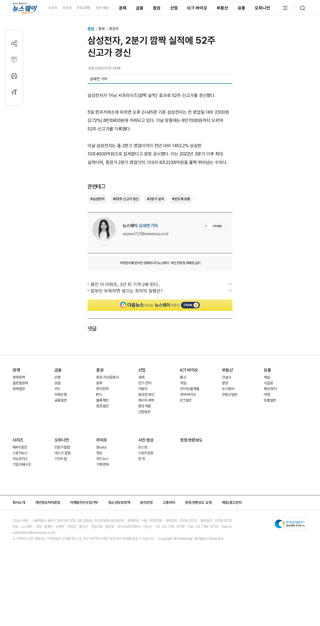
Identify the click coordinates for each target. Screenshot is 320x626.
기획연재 (102, 499)
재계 (141, 412)
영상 (99, 488)
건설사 (226, 412)
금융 (140, 7)
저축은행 (60, 429)
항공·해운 (145, 441)
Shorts (101, 482)
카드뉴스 (102, 494)
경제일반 (18, 424)
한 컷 (141, 494)
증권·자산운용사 (107, 412)
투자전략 (102, 424)
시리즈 (52, 8)
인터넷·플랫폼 (189, 424)
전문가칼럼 (62, 482)
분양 (225, 418)
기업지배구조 (21, 499)
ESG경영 (83, 8)
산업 (174, 7)
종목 (102, 28)
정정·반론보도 (191, 475)
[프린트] (14, 76)
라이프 (67, 8)
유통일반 (270, 435)
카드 (57, 424)
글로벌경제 (20, 418)
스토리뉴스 (20, 488)
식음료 (268, 418)
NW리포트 (20, 482)
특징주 (114, 28)
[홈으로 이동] (24, 7)
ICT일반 (186, 435)
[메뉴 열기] (285, 8)
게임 (183, 418)
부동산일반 (230, 429)
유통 (242, 7)
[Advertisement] (160, 357)
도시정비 (228, 424)
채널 (267, 412)
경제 (122, 7)
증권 (157, 7)
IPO (99, 429)
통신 (183, 412)
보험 (57, 418)
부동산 (222, 7)
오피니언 (262, 7)
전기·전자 (145, 418)
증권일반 (102, 441)
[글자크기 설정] (14, 92)
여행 (267, 429)
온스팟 (143, 482)
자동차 (143, 424)
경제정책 (18, 412)
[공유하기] (14, 43)
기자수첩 (60, 494)
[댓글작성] (14, 59)
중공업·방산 (146, 429)
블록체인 (102, 435)
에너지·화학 (146, 435)
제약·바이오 (188, 429)
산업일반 (144, 447)
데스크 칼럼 (62, 488)
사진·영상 (102, 8)
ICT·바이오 (197, 7)
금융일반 (60, 435)
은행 (57, 412)
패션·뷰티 (270, 424)
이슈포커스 (20, 494)
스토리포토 (146, 488)
